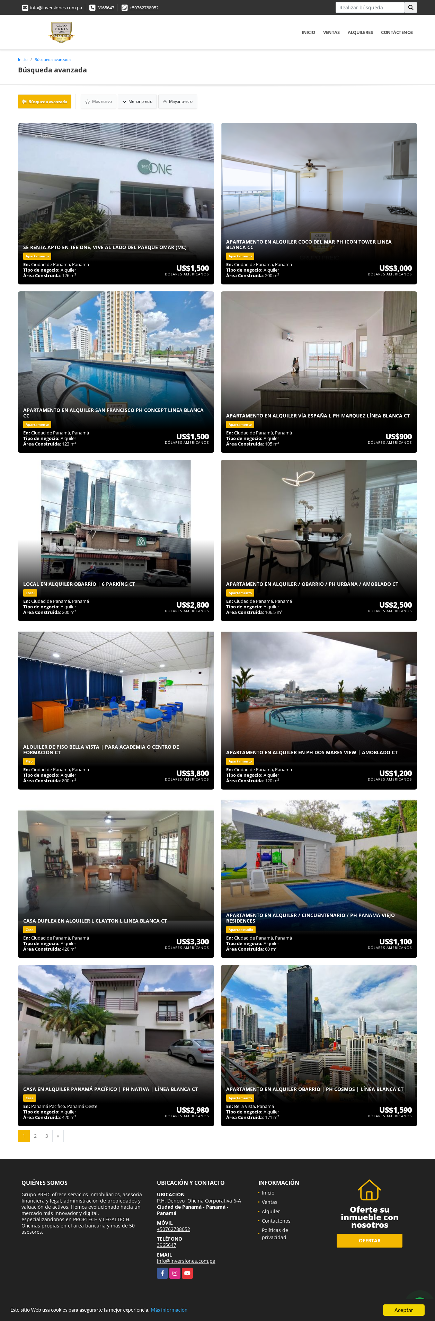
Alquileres (360, 32)
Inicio (308, 32)
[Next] (58, 1135)
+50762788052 (144, 8)
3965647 (105, 8)
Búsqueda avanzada (53, 59)
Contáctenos (397, 32)
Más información (185, 1310)
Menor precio (138, 101)
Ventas (331, 32)
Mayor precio (178, 101)
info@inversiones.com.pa (56, 8)
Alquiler (271, 1210)
